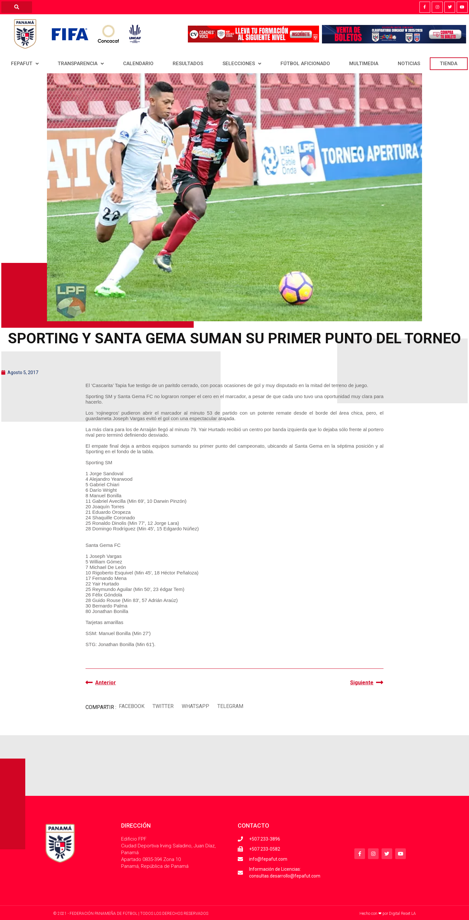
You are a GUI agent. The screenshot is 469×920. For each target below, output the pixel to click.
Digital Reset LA (402, 913)
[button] (131, 706)
